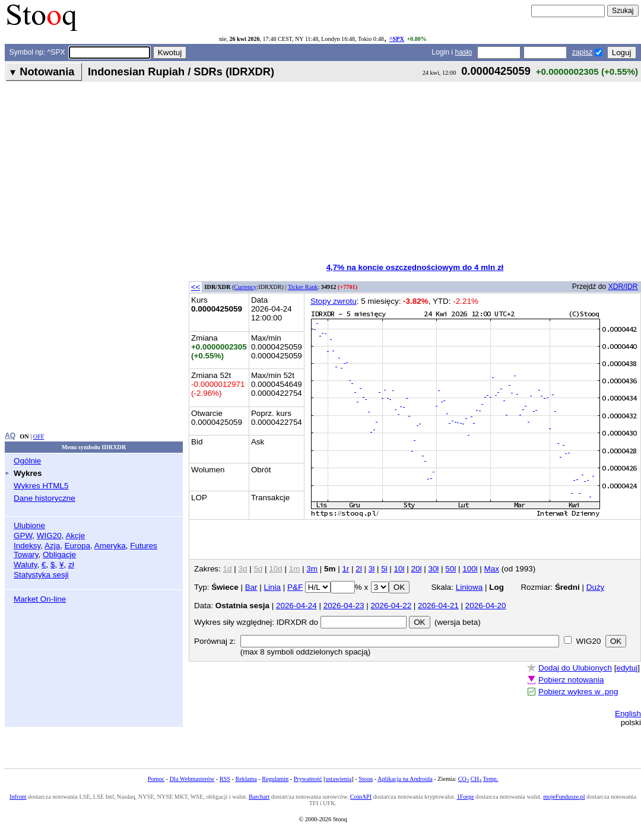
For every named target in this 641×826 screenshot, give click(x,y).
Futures (143, 545)
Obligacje (59, 554)
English (628, 713)
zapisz (582, 52)
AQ (10, 435)
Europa (77, 545)
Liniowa (469, 587)
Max (491, 568)
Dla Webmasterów (192, 779)
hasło (463, 52)
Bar (251, 587)
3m (312, 568)
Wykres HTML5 (41, 485)
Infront (17, 796)
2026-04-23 (343, 605)
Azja (52, 545)
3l (372, 568)
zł (71, 564)
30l (433, 568)
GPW (23, 535)
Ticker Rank (303, 287)
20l (416, 568)
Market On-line (40, 599)
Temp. (491, 779)
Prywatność (308, 779)
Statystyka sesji (41, 574)
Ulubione (29, 525)
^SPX (396, 39)
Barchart (259, 796)
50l (450, 568)
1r (345, 568)
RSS (225, 779)
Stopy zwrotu (333, 301)
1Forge (465, 796)
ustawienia (339, 779)
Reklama (245, 779)
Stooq (365, 779)
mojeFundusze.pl (564, 796)
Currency (245, 287)
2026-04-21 (438, 605)
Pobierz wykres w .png (578, 691)
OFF (39, 436)
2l (358, 568)
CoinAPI (361, 796)
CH (476, 779)
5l (384, 568)
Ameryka (110, 545)
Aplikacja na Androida (405, 779)
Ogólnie (27, 460)
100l (469, 568)
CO (463, 779)
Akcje (75, 535)
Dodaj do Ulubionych (575, 667)
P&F (295, 587)
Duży (595, 587)
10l (399, 568)
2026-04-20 (485, 605)
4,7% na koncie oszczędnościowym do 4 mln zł (415, 267)
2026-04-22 (390, 605)
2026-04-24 (296, 605)
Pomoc (156, 779)
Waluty (25, 564)
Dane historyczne (44, 498)
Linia (272, 587)
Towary (26, 554)
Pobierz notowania (571, 679)
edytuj (626, 667)
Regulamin (275, 779)
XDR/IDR (623, 286)
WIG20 (49, 535)
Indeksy (27, 545)
